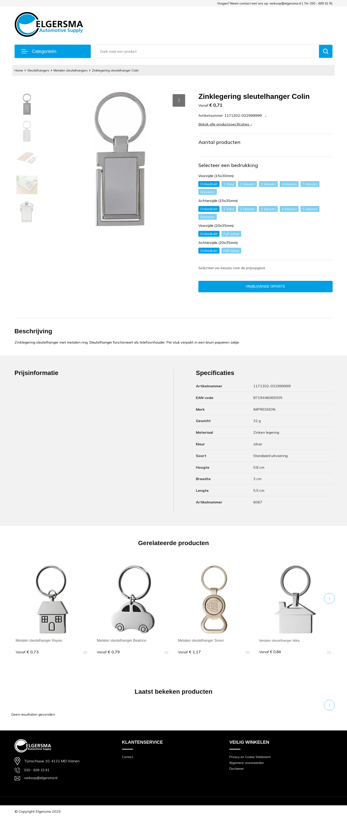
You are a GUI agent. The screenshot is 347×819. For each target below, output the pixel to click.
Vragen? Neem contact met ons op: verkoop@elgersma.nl (259, 3)
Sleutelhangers (40, 70)
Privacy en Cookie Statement (251, 758)
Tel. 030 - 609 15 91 (318, 3)
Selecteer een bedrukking (228, 165)
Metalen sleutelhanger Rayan (39, 641)
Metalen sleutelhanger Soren (201, 641)
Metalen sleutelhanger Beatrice (121, 641)
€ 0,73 (27, 652)
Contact (128, 758)
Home (19, 70)
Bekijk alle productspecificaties (225, 124)
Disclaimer (237, 770)
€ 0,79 (108, 652)
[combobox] (207, 51)
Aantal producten (219, 142)
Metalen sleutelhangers (74, 70)
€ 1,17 (189, 652)
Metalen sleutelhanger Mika (281, 641)
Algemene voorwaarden (248, 764)
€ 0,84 (270, 652)
